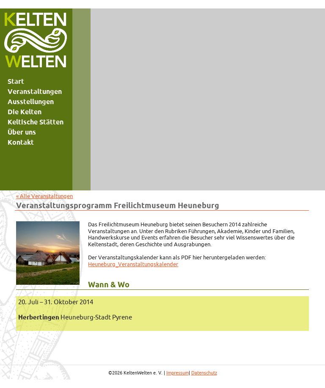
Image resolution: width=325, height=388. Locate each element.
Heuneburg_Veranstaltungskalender (133, 264)
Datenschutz (204, 372)
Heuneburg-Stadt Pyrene (75, 317)
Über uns (22, 132)
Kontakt (21, 142)
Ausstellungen (31, 101)
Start (16, 81)
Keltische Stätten (35, 122)
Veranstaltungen (35, 91)
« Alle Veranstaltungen (44, 196)
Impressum (177, 372)
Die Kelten (24, 112)
